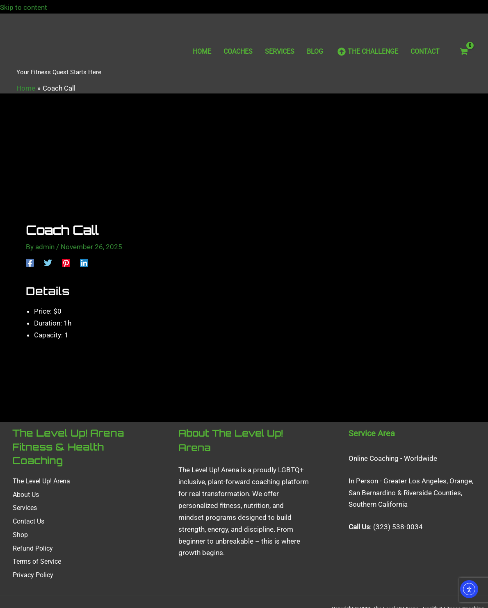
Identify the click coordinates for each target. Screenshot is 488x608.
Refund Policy (32, 549)
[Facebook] (30, 262)
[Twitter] (48, 262)
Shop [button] (19, 536)
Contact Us (28, 523)
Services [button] (24, 510)
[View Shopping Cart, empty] (464, 51)
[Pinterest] (66, 262)
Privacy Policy (32, 576)
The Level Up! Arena (41, 483)
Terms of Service (36, 563)
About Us (25, 497)
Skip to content (29, 7)
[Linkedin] (84, 262)
